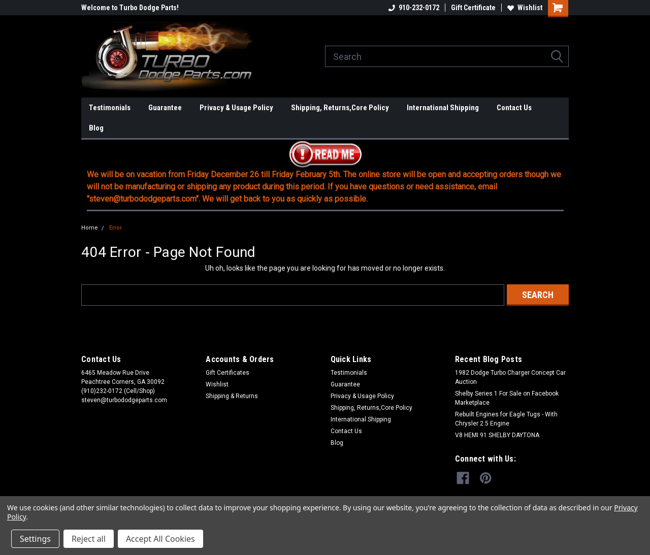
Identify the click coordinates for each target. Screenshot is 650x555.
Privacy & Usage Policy (236, 107)
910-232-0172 (413, 8)
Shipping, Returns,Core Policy (340, 107)
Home (89, 227)
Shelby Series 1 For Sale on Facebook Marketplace (507, 398)
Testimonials (110, 107)
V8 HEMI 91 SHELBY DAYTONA (497, 435)
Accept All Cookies (160, 538)
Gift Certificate (473, 8)
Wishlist (524, 8)
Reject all (89, 538)
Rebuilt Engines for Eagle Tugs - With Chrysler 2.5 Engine (506, 419)
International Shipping (443, 107)
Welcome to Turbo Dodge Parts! (130, 8)
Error (115, 227)
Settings (35, 538)
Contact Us (514, 107)
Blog (96, 128)
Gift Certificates (227, 372)
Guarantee (165, 107)
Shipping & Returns (232, 396)
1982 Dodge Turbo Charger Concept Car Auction (510, 377)
